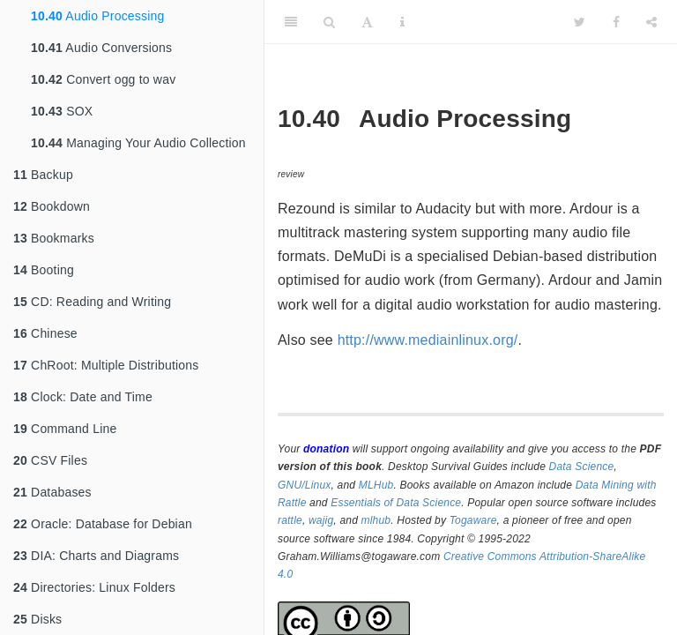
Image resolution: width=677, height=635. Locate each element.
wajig (321, 520)
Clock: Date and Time (83, 397)
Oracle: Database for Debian (102, 524)
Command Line (64, 429)
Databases (52, 492)
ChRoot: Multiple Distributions (105, 365)
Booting (43, 270)
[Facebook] (616, 22)
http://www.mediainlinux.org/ (428, 339)
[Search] (329, 22)
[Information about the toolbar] (402, 22)
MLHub (376, 485)
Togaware (473, 520)
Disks (37, 619)
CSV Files (50, 460)
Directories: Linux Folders (94, 587)
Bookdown (51, 206)
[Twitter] (580, 22)
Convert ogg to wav (103, 79)
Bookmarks (53, 238)
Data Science (581, 466)
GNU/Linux (304, 485)
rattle (290, 520)
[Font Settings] (367, 22)
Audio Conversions (101, 48)
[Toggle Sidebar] (291, 22)
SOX (62, 111)
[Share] (651, 22)
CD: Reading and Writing (92, 302)
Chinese (45, 333)
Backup (43, 175)
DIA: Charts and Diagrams (96, 556)
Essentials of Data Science (396, 503)
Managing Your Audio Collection (138, 143)
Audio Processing (98, 16)
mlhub (376, 520)
